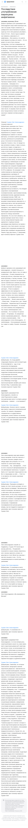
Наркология (13, 6)
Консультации (4, 6)
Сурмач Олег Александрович (15, 122)
